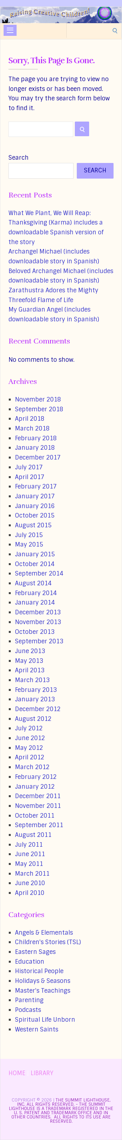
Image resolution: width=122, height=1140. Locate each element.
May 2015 (29, 544)
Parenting (29, 1000)
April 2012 (29, 757)
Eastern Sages (35, 952)
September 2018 (39, 409)
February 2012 (36, 777)
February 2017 (36, 486)
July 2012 (29, 728)
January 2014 (35, 603)
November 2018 (38, 399)
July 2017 (29, 467)
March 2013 (32, 680)
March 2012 (32, 767)
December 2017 (38, 457)
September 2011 (39, 825)
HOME (16, 1073)
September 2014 (39, 573)
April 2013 (29, 670)
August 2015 (33, 525)
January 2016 (35, 506)
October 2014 (34, 564)
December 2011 (38, 796)
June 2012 (30, 738)
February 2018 (36, 438)
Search (18, 158)
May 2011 (29, 864)
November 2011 (38, 806)
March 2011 (32, 874)
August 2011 (33, 835)
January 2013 (35, 699)
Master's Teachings (42, 991)
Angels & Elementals (44, 933)
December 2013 (38, 612)
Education (29, 962)
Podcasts (28, 1010)
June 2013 (30, 651)
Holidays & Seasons (42, 981)
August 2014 (33, 583)
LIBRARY (42, 1073)
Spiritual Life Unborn (45, 1020)
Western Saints (36, 1029)
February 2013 (36, 690)
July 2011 (29, 845)
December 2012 (38, 709)
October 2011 (34, 816)
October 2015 (34, 515)
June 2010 (30, 883)
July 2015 (29, 535)
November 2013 (38, 622)
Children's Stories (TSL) (48, 942)
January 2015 (35, 554)
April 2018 (29, 419)
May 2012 (29, 748)
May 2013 (29, 661)
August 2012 (33, 719)
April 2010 (29, 893)
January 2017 (35, 496)
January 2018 (35, 448)
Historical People (39, 971)
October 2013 (34, 632)
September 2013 (39, 641)
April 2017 (29, 477)
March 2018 (32, 428)
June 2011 (30, 854)
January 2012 (35, 787)
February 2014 (36, 593)
